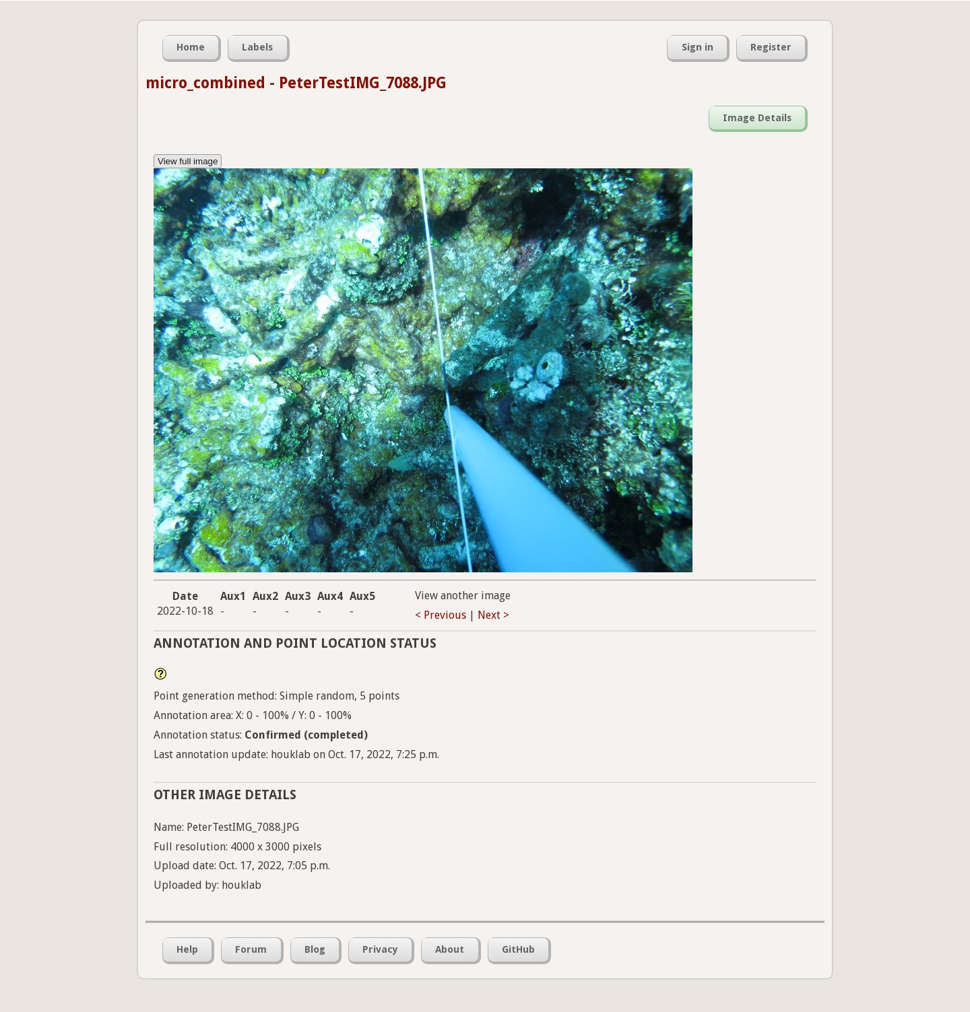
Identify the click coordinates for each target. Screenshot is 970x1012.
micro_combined (205, 83)
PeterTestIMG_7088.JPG (363, 83)
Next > (493, 615)
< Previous (440, 615)
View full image (188, 161)
